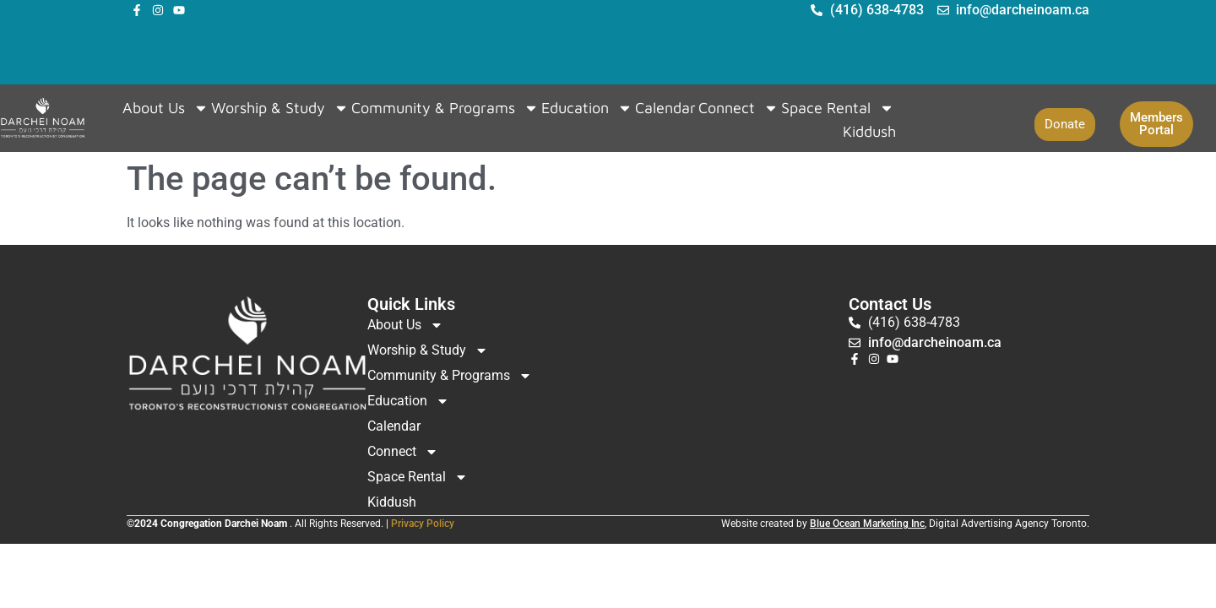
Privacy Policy (422, 523)
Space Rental (837, 108)
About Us (165, 108)
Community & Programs (445, 108)
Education (586, 108)
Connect (738, 108)
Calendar (665, 108)
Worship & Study (280, 108)
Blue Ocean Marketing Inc (867, 523)
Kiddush (869, 131)
